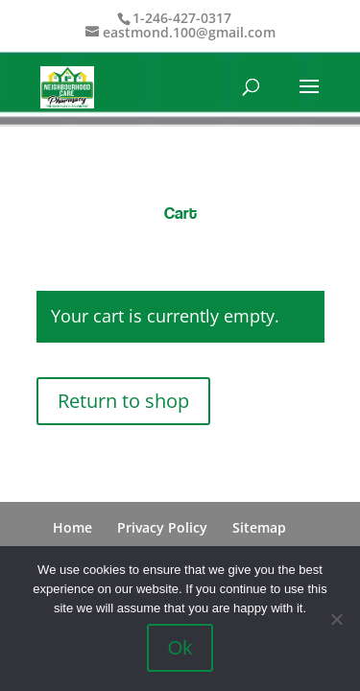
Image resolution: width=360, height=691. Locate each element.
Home (72, 527)
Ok (180, 647)
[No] (336, 619)
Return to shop (123, 401)
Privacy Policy (162, 527)
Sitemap (259, 527)
